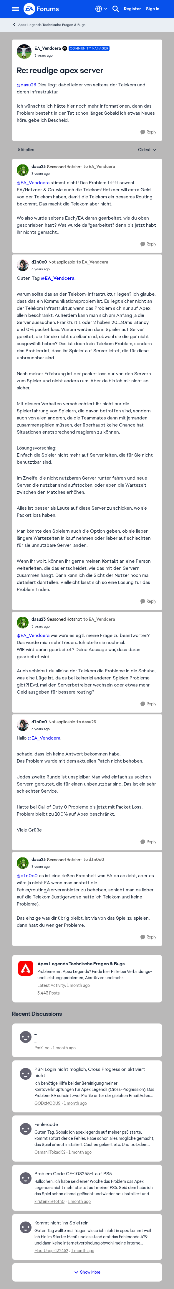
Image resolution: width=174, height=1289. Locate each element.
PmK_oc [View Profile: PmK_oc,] (41, 1048)
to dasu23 (86, 722)
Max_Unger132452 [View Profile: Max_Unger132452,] (51, 1250)
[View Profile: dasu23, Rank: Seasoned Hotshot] (23, 170)
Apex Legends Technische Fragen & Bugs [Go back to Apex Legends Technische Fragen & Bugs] (48, 24)
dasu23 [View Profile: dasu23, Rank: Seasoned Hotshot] (39, 166)
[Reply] (148, 132)
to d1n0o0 (93, 859)
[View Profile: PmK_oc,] (26, 1037)
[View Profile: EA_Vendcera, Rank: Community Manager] (24, 51)
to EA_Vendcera (99, 166)
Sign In (152, 8)
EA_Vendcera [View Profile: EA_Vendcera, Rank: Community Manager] (47, 48)
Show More (87, 1272)
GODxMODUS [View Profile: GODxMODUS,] (47, 1103)
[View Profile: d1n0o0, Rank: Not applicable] (23, 265)
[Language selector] (101, 9)
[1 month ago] (63, 1048)
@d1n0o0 (27, 875)
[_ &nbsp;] (94, 1040)
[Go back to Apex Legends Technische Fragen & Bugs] (96, 964)
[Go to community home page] (41, 9)
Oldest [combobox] (147, 150)
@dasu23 (26, 85)
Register (132, 8)
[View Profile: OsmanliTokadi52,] (26, 1129)
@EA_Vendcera (33, 183)
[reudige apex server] (72, 55)
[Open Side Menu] (15, 8)
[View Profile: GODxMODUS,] (26, 1074)
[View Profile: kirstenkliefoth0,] (26, 1178)
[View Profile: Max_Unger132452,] (26, 1227)
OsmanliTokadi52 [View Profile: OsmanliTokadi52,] (49, 1152)
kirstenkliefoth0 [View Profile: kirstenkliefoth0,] (49, 1201)
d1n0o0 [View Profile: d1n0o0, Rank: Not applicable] (39, 262)
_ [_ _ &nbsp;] (35, 1033)
